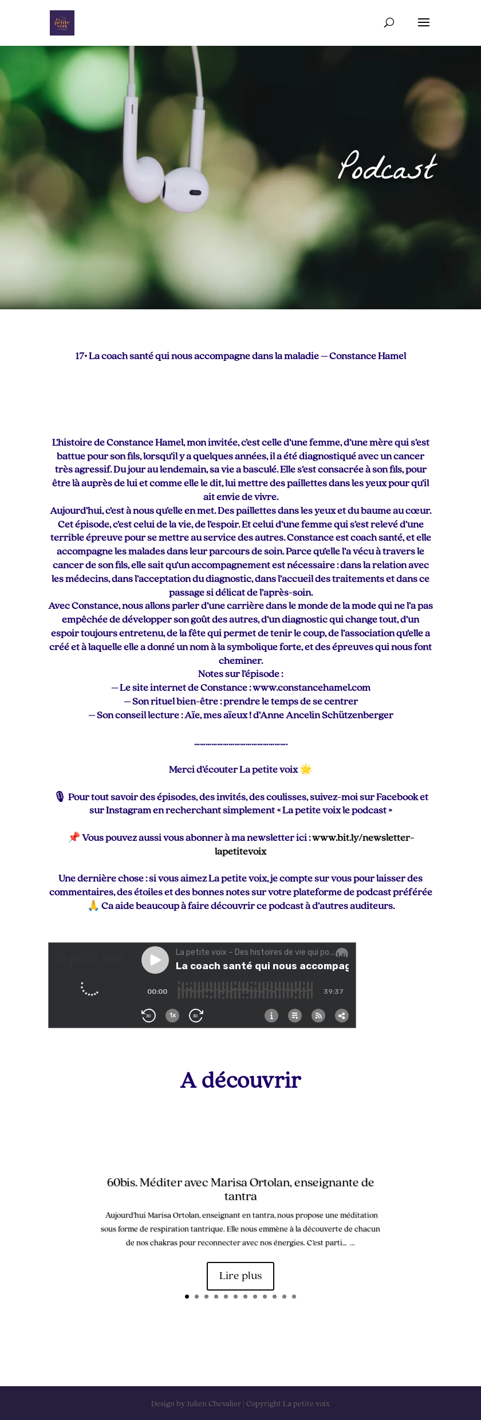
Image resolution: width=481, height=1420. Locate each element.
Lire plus (240, 1277)
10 (275, 1297)
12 (294, 1297)
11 (284, 1297)
